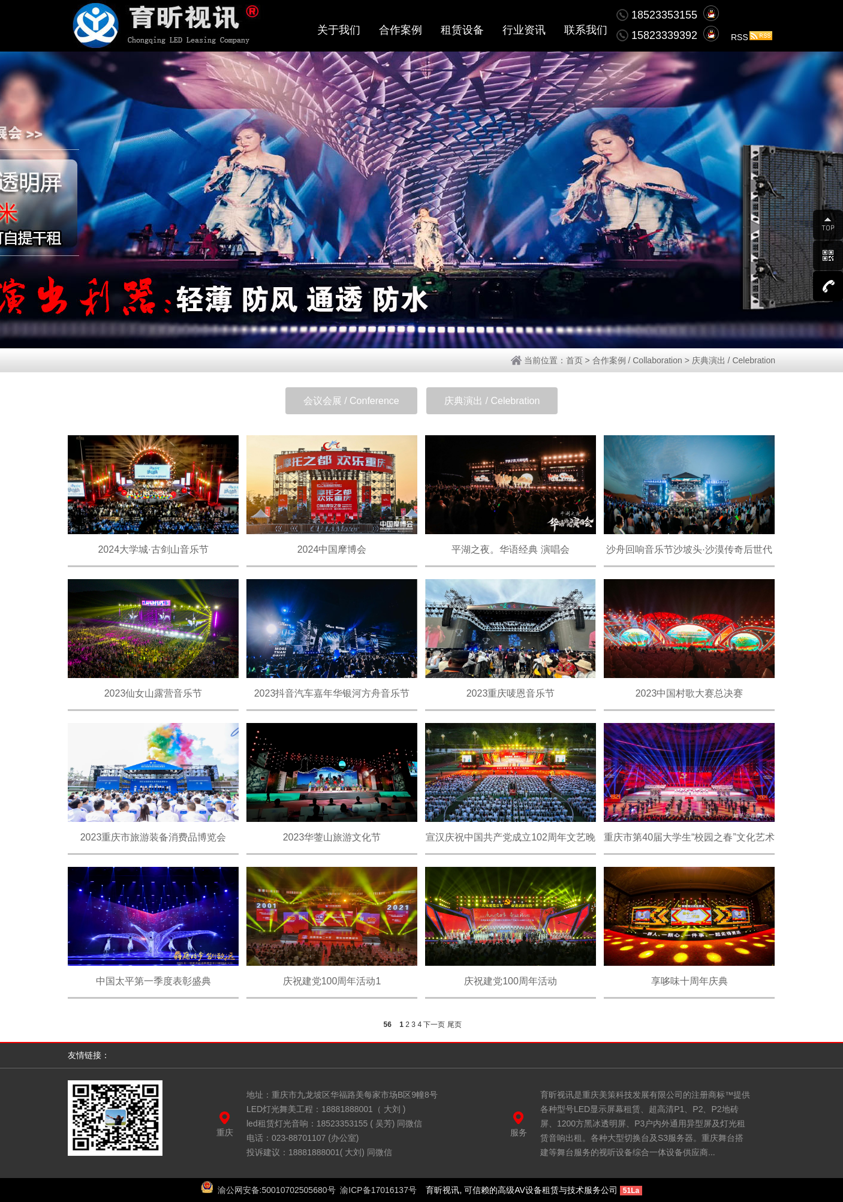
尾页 (454, 1024)
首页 (574, 360)
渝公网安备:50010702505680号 (277, 1190)
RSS (751, 37)
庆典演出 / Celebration (733, 360)
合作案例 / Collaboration (637, 360)
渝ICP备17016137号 (378, 1190)
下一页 (434, 1024)
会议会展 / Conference (351, 401)
